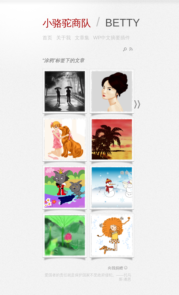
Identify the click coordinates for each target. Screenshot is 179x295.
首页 (47, 38)
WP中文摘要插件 (111, 38)
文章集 (82, 38)
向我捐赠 (118, 268)
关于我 (63, 38)
